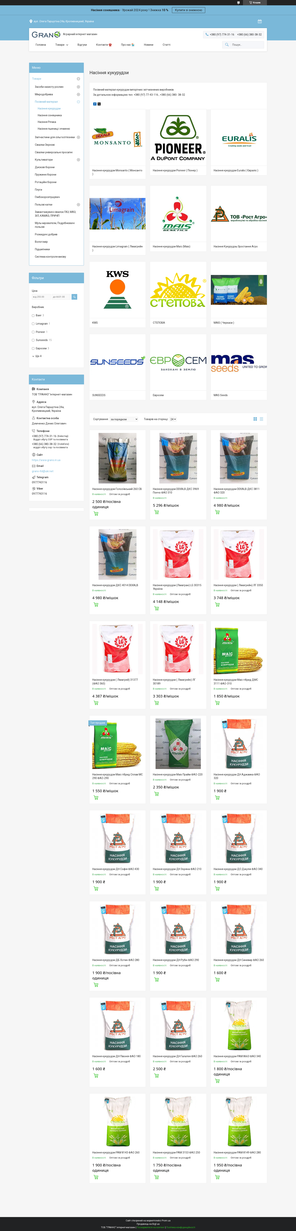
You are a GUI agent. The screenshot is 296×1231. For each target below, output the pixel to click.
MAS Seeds (221, 395)
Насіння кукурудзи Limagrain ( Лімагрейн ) (117, 248)
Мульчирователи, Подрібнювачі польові (55, 225)
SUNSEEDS (99, 395)
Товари (59, 44)
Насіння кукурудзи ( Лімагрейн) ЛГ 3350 (238, 585)
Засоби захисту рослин (49, 86)
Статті (166, 44)
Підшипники (42, 249)
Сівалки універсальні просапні (53, 152)
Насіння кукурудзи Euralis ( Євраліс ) (236, 170)
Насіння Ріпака (47, 121)
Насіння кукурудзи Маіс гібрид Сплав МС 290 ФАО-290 (117, 776)
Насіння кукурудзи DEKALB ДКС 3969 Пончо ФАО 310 (176, 490)
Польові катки (43, 204)
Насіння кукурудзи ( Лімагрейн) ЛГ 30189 (174, 681)
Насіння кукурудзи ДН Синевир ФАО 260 (239, 960)
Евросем (158, 395)
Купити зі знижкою (188, 10)
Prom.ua (166, 1220)
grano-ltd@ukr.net (42, 471)
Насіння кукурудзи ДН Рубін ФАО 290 (176, 960)
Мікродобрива (44, 94)
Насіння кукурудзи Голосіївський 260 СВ (117, 488)
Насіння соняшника (50, 115)
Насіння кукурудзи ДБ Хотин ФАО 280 (115, 960)
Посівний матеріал (46, 101)
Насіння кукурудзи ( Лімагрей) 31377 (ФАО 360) (115, 681)
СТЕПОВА (159, 322)
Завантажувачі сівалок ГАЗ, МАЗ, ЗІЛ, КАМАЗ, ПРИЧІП (55, 213)
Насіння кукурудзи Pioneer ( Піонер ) (175, 170)
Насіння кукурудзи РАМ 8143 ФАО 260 (116, 1152)
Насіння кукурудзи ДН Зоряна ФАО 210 (177, 869)
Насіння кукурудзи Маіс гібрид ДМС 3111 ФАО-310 (236, 681)
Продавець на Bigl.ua (148, 1224)
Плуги (38, 189)
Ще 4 (38, 356)
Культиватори (44, 159)
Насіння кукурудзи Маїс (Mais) (171, 246)
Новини (148, 44)
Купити (95, 513)
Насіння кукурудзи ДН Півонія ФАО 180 (116, 1056)
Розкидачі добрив (46, 234)
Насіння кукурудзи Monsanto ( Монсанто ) (117, 172)
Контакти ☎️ (104, 44)
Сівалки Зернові (45, 144)
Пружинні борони (45, 174)
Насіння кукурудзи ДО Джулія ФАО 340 (238, 869)
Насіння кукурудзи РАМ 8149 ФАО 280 (237, 1152)
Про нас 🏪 (128, 44)
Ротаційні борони (45, 182)
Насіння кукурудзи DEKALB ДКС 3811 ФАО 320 (237, 490)
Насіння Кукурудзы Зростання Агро (236, 246)
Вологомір (41, 241)
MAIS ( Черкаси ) (224, 322)
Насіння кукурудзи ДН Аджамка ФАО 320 (237, 776)
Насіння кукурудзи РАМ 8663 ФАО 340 (237, 1056)
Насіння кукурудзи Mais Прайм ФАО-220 (178, 774)
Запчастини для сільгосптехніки (55, 137)
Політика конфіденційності (180, 1227)
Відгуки (82, 44)
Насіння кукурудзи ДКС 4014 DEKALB (115, 585)
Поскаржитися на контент (151, 1227)
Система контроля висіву (50, 256)
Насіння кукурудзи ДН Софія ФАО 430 (115, 869)
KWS (95, 322)
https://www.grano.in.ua (46, 460)
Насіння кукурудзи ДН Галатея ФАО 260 (177, 1056)
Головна (41, 44)
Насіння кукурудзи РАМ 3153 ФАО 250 (176, 1152)
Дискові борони (45, 167)
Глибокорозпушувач (47, 197)
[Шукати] (227, 45)
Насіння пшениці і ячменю (54, 128)
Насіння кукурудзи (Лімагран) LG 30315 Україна (177, 587)
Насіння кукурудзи (49, 108)
